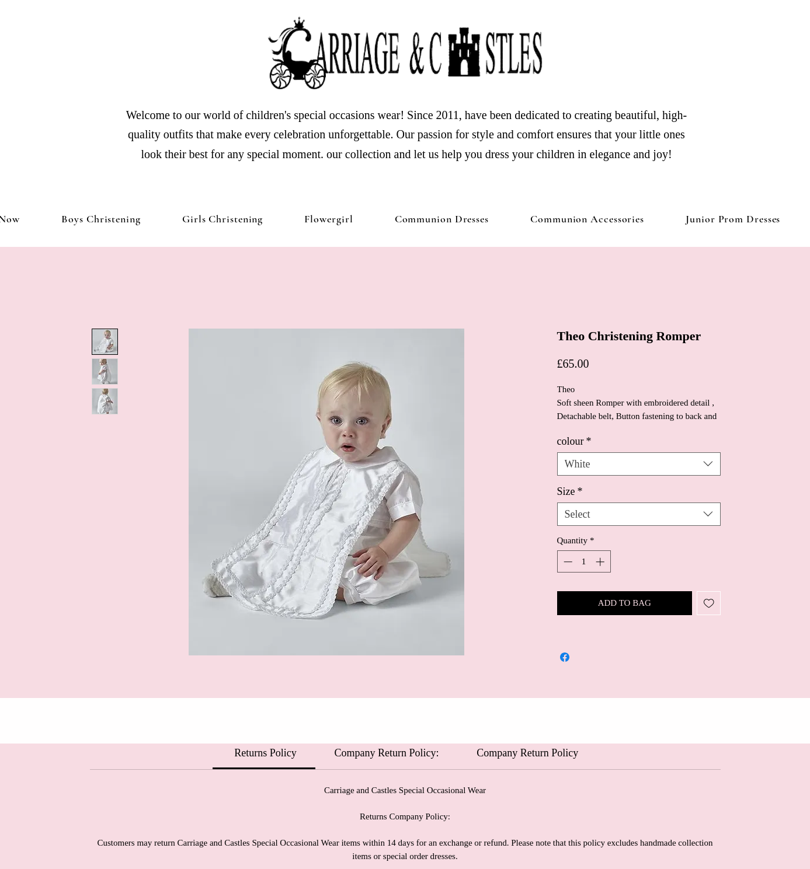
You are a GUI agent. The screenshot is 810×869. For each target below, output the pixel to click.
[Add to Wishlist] (709, 603)
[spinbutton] (583, 562)
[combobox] (639, 464)
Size (570, 491)
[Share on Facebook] (565, 657)
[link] (264, 753)
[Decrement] (567, 562)
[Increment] (601, 562)
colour (574, 441)
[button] (222, 219)
